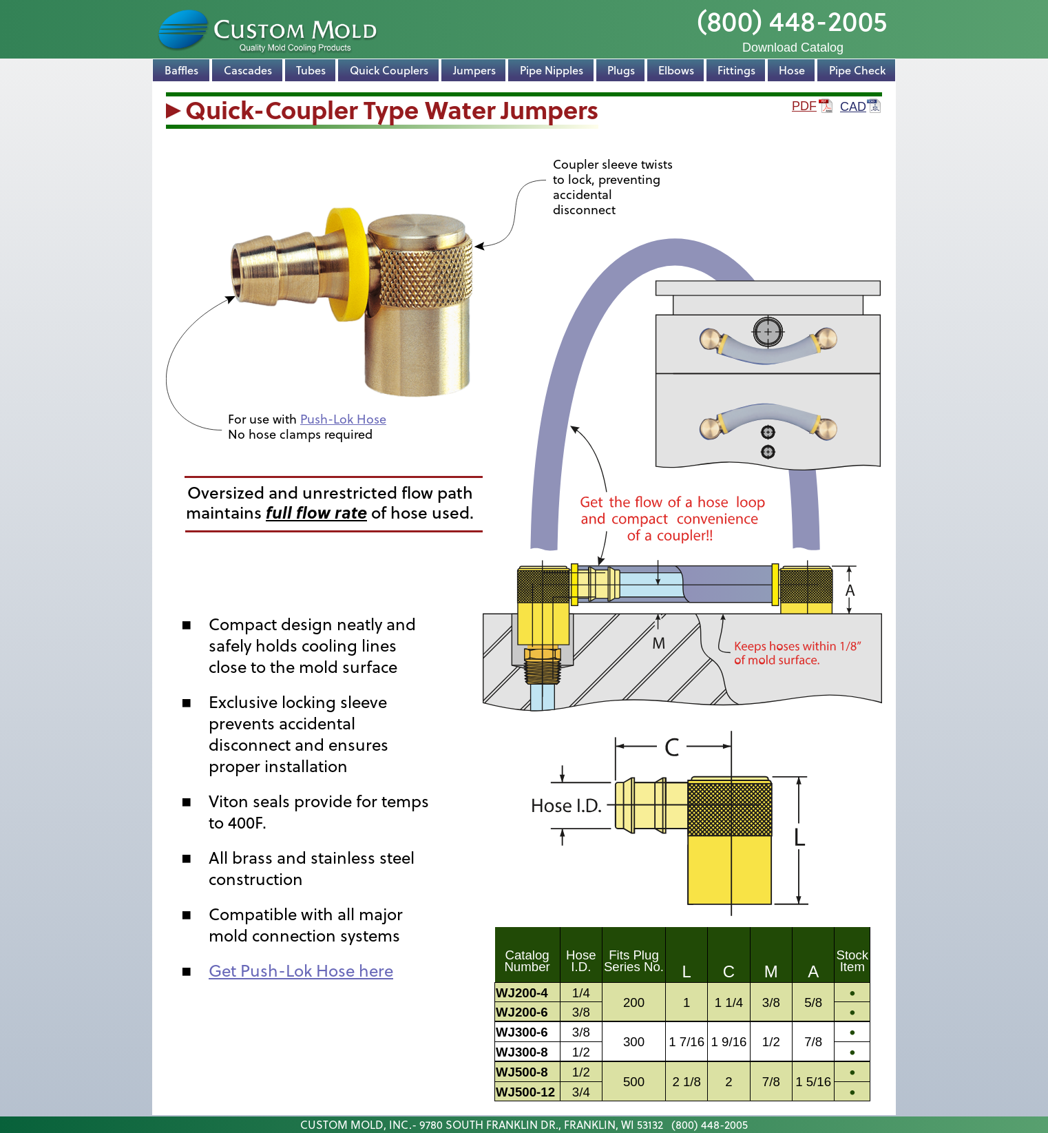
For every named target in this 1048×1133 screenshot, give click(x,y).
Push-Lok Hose (343, 419)
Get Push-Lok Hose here (301, 970)
